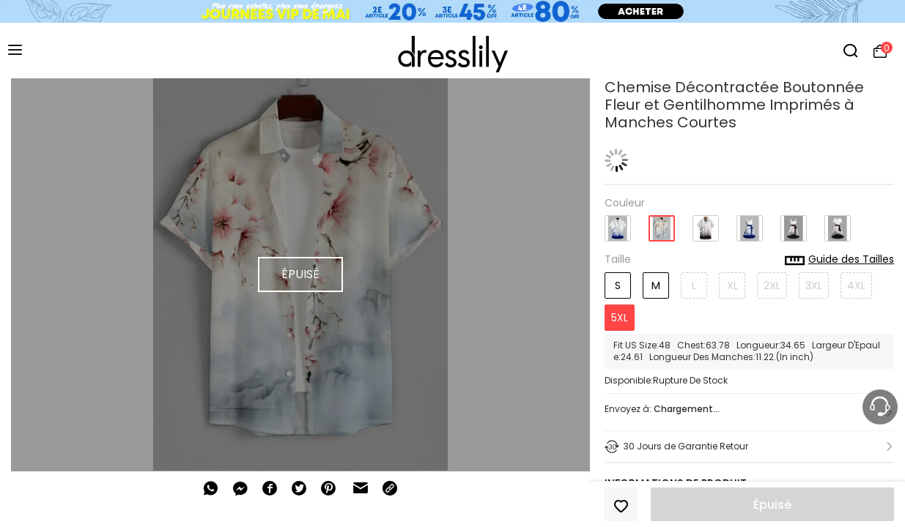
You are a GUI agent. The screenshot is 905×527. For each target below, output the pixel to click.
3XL (813, 285)
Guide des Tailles (839, 259)
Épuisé (772, 504)
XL (732, 285)
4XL (856, 285)
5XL (619, 317)
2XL (772, 285)
